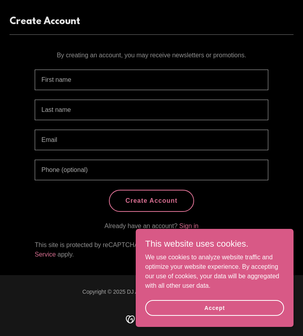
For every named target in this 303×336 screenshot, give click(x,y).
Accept (214, 307)
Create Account (151, 200)
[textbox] (151, 80)
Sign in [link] (188, 226)
